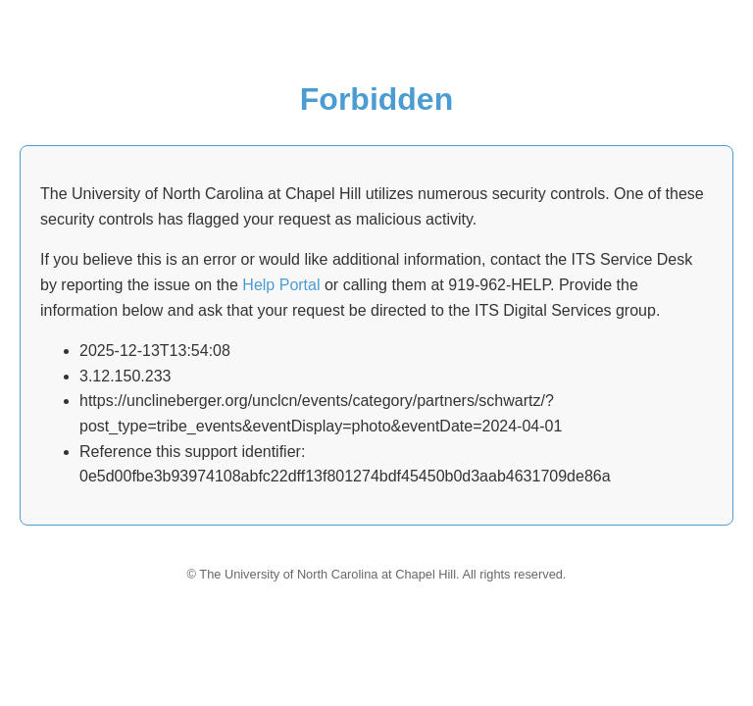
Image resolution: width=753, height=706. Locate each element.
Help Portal (281, 285)
